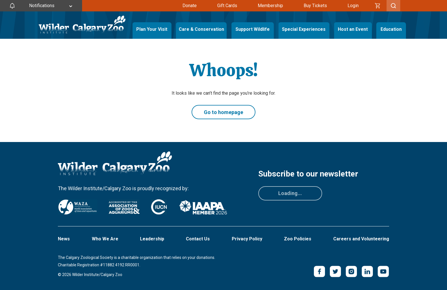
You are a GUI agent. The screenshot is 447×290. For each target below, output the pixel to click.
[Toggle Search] (393, 5)
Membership (270, 5)
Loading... (290, 193)
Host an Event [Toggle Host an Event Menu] (353, 29)
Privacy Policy (247, 239)
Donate (189, 5)
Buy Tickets (315, 5)
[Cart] (377, 5)
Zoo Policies (297, 239)
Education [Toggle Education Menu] (391, 29)
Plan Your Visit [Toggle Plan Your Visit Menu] (151, 29)
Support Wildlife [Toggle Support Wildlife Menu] (252, 29)
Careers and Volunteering (361, 239)
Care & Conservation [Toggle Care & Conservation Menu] (201, 29)
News (64, 239)
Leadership (152, 239)
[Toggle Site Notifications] (41, 5)
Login (353, 5)
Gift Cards (227, 5)
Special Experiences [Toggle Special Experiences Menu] (303, 29)
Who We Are (105, 239)
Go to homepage (223, 112)
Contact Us (198, 239)
